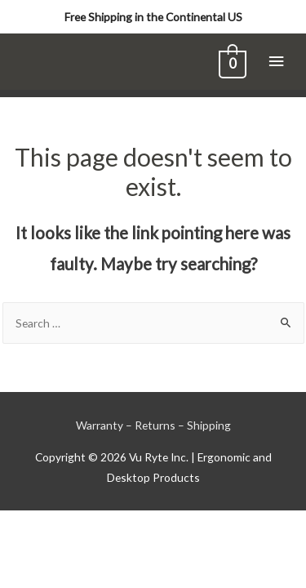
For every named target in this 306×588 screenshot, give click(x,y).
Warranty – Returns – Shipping (153, 425)
